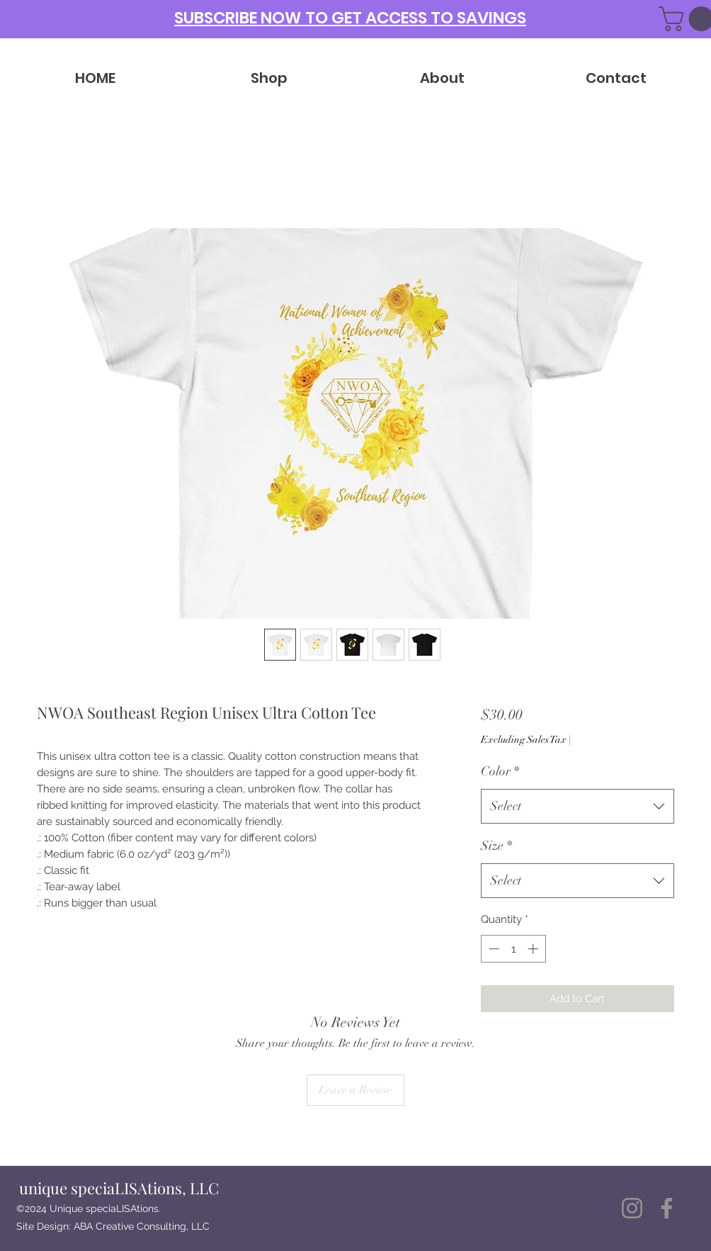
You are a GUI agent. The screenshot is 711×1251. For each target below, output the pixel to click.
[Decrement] (492, 949)
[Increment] (534, 949)
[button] (350, 17)
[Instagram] (632, 1208)
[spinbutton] (513, 949)
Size (496, 845)
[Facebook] (667, 1208)
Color (500, 771)
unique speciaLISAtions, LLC (119, 1188)
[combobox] (577, 806)
